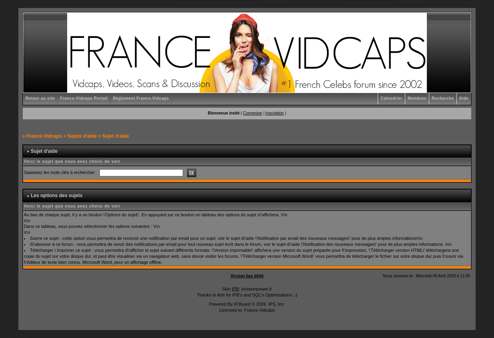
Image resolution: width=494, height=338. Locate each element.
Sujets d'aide (82, 136)
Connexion (252, 113)
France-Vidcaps (44, 136)
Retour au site (40, 98)
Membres (417, 98)
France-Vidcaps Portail (84, 98)
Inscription (274, 113)
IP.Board (242, 304)
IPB (235, 289)
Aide (464, 98)
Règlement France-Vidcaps (141, 98)
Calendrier (391, 98)
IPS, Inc (276, 304)
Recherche (443, 98)
